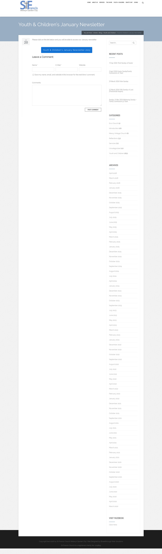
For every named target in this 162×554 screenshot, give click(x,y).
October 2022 (114, 360)
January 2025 (114, 252)
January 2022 (114, 404)
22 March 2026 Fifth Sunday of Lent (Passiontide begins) (121, 96)
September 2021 (115, 424)
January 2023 (114, 345)
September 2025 (115, 213)
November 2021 (115, 414)
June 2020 (113, 497)
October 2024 (114, 267)
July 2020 (113, 492)
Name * (35, 71)
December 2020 (115, 468)
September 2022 (115, 365)
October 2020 (114, 478)
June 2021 (113, 438)
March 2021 (113, 453)
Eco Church (113, 129)
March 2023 (113, 336)
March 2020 (113, 512)
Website (82, 71)
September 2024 (115, 272)
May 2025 (113, 233)
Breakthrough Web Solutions (112, 547)
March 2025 (113, 242)
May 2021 (112, 443)
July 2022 (112, 375)
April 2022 (113, 389)
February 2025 (114, 247)
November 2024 (115, 262)
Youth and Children (116, 159)
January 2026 (114, 193)
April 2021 (113, 448)
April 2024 (113, 287)
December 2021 (115, 409)
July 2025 (112, 223)
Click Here (113, 530)
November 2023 (115, 301)
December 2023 (115, 296)
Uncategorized (114, 154)
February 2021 (114, 458)
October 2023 (114, 306)
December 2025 (115, 198)
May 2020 (113, 502)
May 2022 (112, 385)
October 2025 (114, 208)
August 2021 (114, 429)
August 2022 (114, 370)
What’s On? (129, 5)
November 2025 (115, 203)
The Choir (109, 5)
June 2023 (113, 321)
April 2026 (113, 179)
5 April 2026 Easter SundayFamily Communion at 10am (120, 78)
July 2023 (112, 316)
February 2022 (114, 399)
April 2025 (113, 238)
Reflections (113, 144)
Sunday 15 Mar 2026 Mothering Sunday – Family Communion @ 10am (123, 106)
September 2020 (115, 483)
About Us (95, 5)
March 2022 (113, 394)
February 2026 (114, 189)
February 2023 (114, 340)
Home (89, 5)
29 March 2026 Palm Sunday (118, 87)
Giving (136, 5)
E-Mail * (58, 71)
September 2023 (115, 311)
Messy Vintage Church (117, 139)
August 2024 (114, 277)
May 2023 (113, 326)
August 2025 (114, 218)
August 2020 (114, 487)
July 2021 (112, 434)
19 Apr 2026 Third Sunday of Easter (121, 69)
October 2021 (114, 419)
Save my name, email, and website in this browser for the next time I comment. (65, 80)
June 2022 (113, 380)
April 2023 (113, 331)
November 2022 (115, 355)
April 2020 (113, 507)
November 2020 (115, 473)
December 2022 (115, 350)
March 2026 (113, 184)
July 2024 (112, 282)
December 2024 (115, 257)
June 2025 (113, 228)
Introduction (114, 134)
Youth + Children (119, 5)
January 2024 (114, 291)
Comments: (36, 88)
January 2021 (114, 463)
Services (102, 5)
